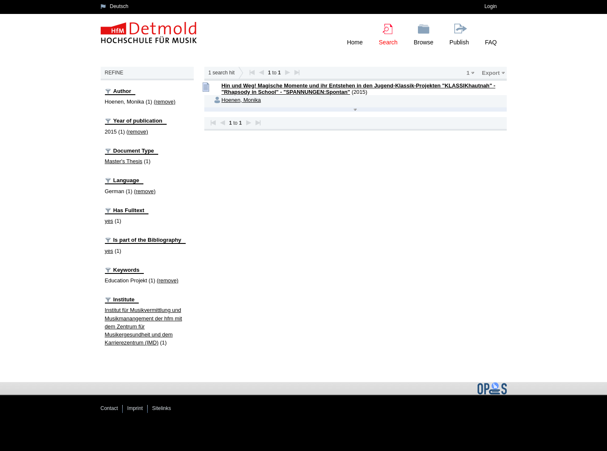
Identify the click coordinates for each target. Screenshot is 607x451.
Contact (109, 408)
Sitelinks (161, 408)
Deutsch (119, 6)
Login (490, 6)
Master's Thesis (124, 161)
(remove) (164, 101)
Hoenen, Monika (241, 100)
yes (109, 221)
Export (491, 73)
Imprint (135, 408)
